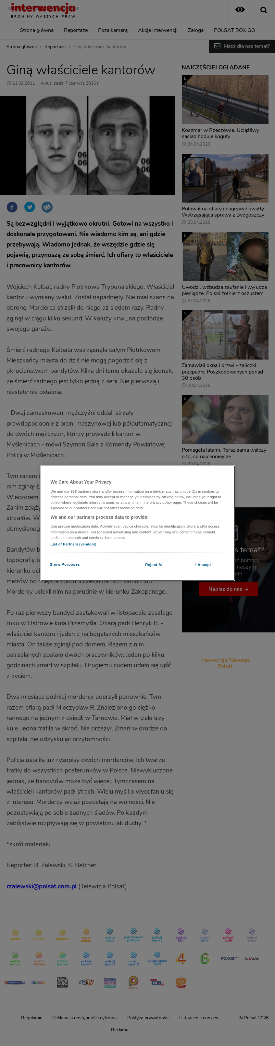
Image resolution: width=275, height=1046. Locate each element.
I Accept (203, 564)
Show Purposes (65, 564)
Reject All (154, 564)
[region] (137, 523)
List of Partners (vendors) (73, 544)
